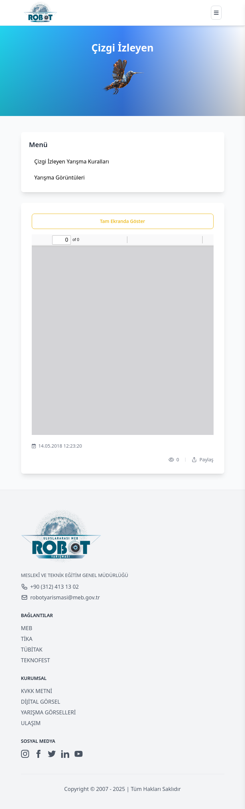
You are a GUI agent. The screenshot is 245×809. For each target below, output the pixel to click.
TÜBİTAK (31, 649)
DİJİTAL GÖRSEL (40, 701)
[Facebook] (38, 754)
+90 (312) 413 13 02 (50, 586)
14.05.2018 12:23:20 (57, 446)
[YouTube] (79, 754)
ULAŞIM (31, 723)
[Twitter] (52, 754)
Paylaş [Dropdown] (203, 459)
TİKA (26, 639)
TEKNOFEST (35, 660)
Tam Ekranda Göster (122, 221)
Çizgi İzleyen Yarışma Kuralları (71, 161)
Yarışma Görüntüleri (59, 177)
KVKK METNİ (36, 691)
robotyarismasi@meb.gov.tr (60, 597)
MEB (26, 628)
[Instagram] (25, 754)
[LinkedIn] (65, 754)
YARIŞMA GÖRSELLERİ (48, 712)
